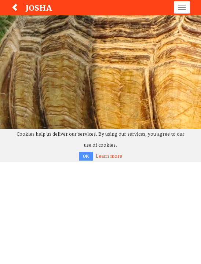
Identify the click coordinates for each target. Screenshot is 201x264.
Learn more (109, 156)
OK (86, 156)
